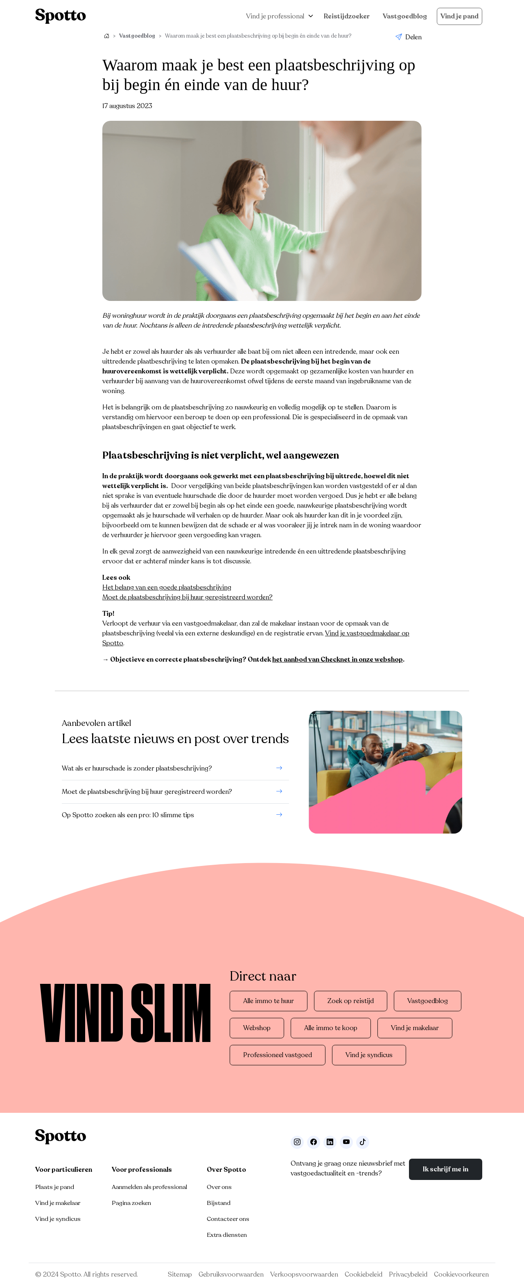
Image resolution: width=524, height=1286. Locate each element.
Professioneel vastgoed (277, 1055)
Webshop (257, 1028)
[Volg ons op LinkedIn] (330, 1142)
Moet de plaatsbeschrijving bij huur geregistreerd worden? (187, 597)
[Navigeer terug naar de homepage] (60, 16)
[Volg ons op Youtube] (346, 1142)
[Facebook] (313, 1142)
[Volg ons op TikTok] (362, 1142)
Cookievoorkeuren (461, 1274)
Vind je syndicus (369, 1055)
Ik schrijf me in (445, 1169)
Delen (408, 37)
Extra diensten (227, 1235)
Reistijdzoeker (347, 16)
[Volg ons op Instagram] (297, 1142)
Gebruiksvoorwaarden (231, 1274)
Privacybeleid (408, 1274)
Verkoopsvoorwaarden (304, 1274)
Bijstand (218, 1203)
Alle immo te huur (268, 1001)
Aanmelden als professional (149, 1187)
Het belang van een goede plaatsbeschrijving (166, 587)
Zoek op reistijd (351, 1001)
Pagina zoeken (131, 1203)
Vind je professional (275, 16)
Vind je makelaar (415, 1028)
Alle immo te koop (330, 1028)
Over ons (219, 1187)
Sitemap (180, 1274)
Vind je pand (459, 16)
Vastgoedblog (405, 16)
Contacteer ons (228, 1219)
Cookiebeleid (363, 1274)
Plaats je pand (54, 1187)
